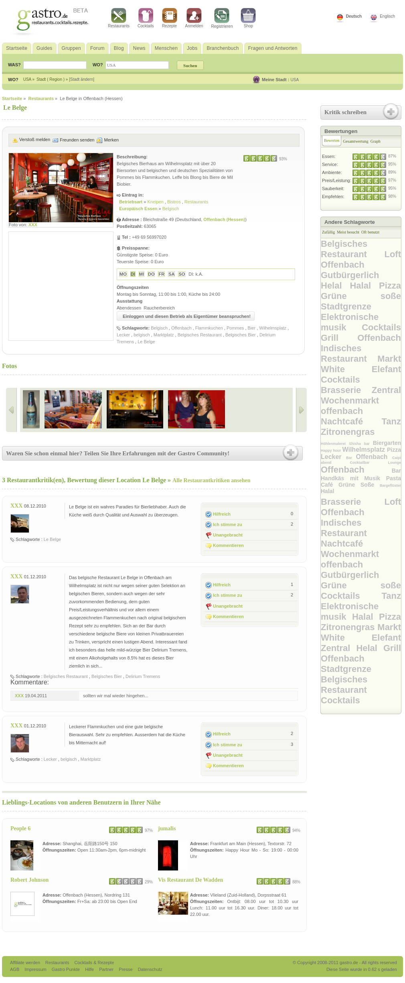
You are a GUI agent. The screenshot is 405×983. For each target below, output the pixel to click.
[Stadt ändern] (81, 79)
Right (301, 410)
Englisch (387, 16)
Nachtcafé (351, 421)
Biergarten (387, 443)
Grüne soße (361, 296)
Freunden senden (77, 139)
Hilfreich (222, 514)
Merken (111, 139)
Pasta (393, 478)
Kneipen (155, 201)
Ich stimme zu (227, 524)
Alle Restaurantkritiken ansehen (211, 480)
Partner (107, 969)
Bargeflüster (390, 485)
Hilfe (90, 969)
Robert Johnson (29, 880)
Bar (351, 458)
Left (11, 410)
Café (329, 484)
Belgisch (170, 208)
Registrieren (222, 18)
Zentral (386, 390)
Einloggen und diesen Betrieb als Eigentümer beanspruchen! (187, 316)
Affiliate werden (25, 962)
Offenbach (181, 328)
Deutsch (354, 16)
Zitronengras (348, 432)
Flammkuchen (209, 328)
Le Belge (146, 341)
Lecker (123, 334)
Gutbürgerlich (350, 275)
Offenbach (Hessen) (224, 219)
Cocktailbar (369, 463)
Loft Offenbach (361, 259)
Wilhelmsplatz (272, 328)
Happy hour (331, 450)
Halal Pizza (375, 286)
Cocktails (146, 18)
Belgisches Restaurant (200, 334)
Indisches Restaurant (349, 353)
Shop (248, 18)
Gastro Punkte (66, 969)
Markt (389, 359)
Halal (327, 491)
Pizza (394, 449)
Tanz (391, 421)
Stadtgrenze (346, 306)
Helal (335, 286)
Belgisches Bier (240, 334)
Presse (125, 969)
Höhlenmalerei (335, 444)
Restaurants (119, 18)
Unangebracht (228, 534)
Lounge (394, 463)
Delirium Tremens (143, 676)
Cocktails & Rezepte (94, 962)
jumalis (167, 828)
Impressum (35, 969)
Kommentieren (228, 545)
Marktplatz (164, 334)
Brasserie (346, 390)
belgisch (142, 334)
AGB (15, 969)
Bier (252, 328)
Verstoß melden (34, 139)
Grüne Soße (359, 484)
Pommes (235, 328)
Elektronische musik (350, 322)
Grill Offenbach (361, 338)
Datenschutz (150, 969)
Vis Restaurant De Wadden (190, 880)
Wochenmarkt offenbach (350, 405)
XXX (32, 224)
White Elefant (361, 369)
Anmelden (194, 18)
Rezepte (169, 18)
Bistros (174, 201)
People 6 (20, 828)
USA (295, 80)
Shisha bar (361, 444)
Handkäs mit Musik (353, 478)
